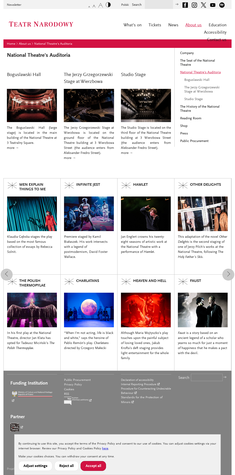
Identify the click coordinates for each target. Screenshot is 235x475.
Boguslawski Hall (197, 80)
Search (137, 5)
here (105, 448)
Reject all (66, 466)
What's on (132, 25)
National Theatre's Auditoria (53, 44)
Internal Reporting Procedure (138, 384)
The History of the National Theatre (200, 109)
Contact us (217, 40)
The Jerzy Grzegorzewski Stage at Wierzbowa (202, 89)
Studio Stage (193, 99)
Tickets (154, 25)
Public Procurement (194, 141)
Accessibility (215, 32)
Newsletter (14, 5)
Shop (183, 126)
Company (187, 53)
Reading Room (190, 118)
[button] (7, 275)
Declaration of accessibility (137, 380)
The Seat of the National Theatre (197, 63)
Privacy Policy (73, 384)
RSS (66, 394)
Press (184, 133)
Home (11, 44)
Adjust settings (35, 466)
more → (13, 148)
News (173, 25)
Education (218, 25)
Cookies (69, 389)
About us (193, 25)
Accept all (93, 466)
